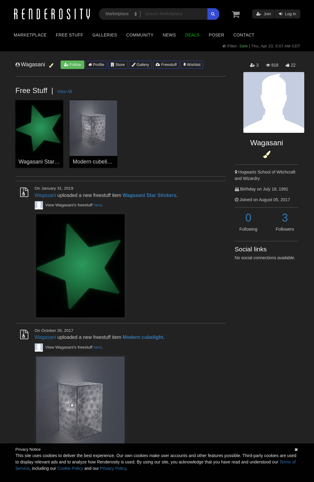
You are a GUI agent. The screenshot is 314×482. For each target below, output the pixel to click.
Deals (192, 35)
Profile (96, 64)
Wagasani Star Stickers (47, 162)
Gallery (140, 64)
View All (64, 91)
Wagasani (45, 195)
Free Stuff (69, 35)
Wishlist (191, 64)
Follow (72, 64)
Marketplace (30, 35)
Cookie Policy (70, 468)
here (97, 205)
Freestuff (166, 64)
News (169, 35)
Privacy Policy (113, 468)
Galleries (104, 35)
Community (140, 35)
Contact (243, 35)
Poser (216, 35)
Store (118, 64)
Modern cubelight (94, 162)
